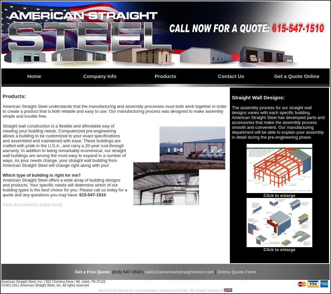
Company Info (100, 76)
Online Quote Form (236, 271)
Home (34, 76)
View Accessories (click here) (32, 204)
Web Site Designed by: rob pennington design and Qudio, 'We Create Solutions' (161, 290)
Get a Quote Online (297, 76)
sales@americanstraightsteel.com (179, 271)
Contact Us (231, 76)
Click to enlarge (280, 195)
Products (165, 76)
